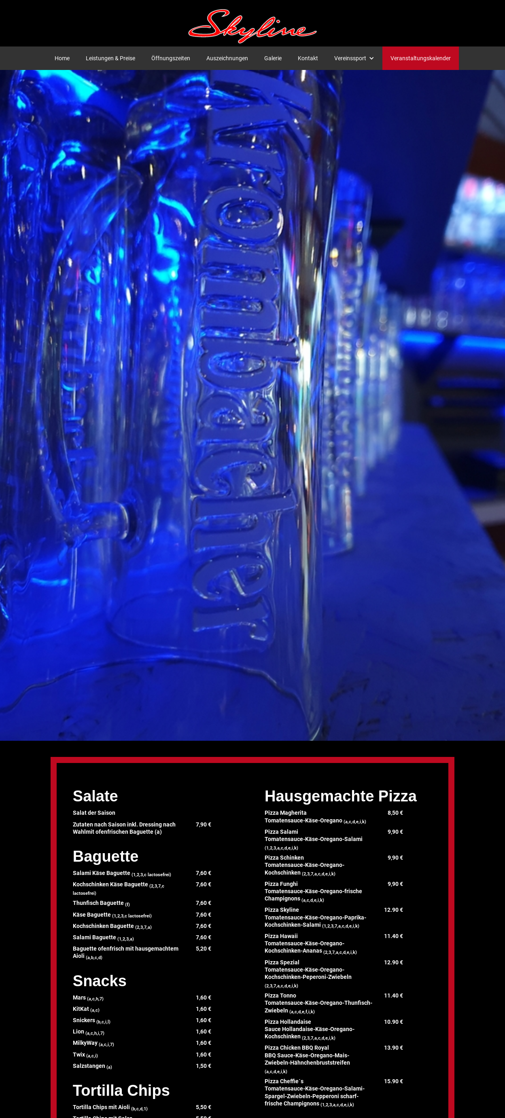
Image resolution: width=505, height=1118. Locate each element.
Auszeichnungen (227, 58)
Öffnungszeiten (170, 58)
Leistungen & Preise (110, 58)
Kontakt (308, 58)
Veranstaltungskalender (420, 58)
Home (62, 58)
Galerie (273, 58)
